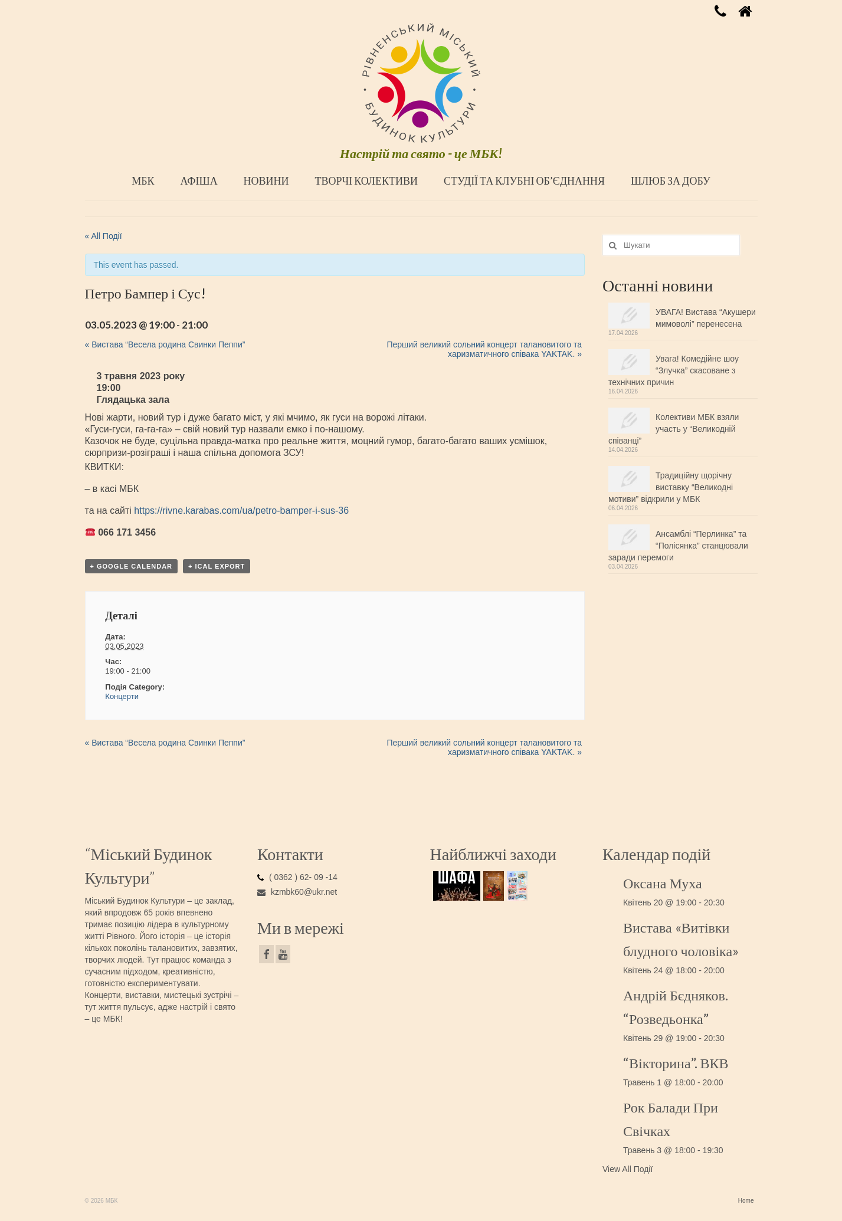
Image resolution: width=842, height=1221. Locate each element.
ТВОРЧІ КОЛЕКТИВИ (366, 180)
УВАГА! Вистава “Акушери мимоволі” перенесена (706, 318)
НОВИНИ (266, 180)
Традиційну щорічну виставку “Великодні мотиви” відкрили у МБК (670, 487)
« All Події (103, 236)
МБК (143, 180)
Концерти (122, 696)
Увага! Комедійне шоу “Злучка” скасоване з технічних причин (673, 370)
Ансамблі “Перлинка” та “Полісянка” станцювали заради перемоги (678, 545)
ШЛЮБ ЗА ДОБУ (670, 180)
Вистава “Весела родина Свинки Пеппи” (165, 344)
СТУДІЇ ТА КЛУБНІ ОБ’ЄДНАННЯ (524, 180)
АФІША (198, 180)
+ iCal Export (216, 566)
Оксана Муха (662, 882)
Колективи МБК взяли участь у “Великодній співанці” (673, 428)
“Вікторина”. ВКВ (676, 1062)
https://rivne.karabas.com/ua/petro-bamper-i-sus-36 (241, 511)
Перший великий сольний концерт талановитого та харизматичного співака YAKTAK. (484, 349)
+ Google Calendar (131, 566)
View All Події (627, 1169)
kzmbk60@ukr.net (297, 892)
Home (746, 1200)
